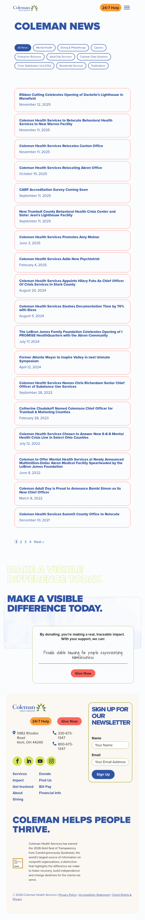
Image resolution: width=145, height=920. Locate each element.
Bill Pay (45, 786)
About (17, 792)
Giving (18, 799)
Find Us (45, 780)
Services (20, 773)
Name (96, 738)
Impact (18, 780)
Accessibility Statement (94, 895)
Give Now (83, 673)
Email (96, 755)
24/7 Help (110, 7)
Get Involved (23, 786)
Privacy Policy (68, 895)
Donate (45, 773)
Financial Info (50, 792)
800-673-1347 (65, 746)
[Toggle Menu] (127, 7)
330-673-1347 (65, 735)
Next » (39, 541)
